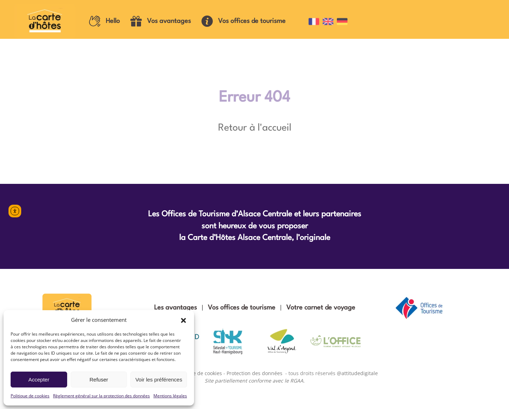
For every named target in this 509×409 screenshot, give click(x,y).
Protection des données (254, 373)
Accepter (38, 380)
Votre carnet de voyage (320, 308)
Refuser (98, 380)
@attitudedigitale (357, 373)
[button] (183, 319)
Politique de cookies (30, 396)
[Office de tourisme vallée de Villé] (335, 341)
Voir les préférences (158, 380)
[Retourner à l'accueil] (46, 21)
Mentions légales (170, 396)
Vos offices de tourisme (243, 21)
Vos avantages (160, 21)
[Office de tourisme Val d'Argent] (281, 341)
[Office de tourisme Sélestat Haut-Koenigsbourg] (227, 341)
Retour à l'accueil (254, 128)
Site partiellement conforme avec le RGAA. (255, 380)
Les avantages (175, 308)
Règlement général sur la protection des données (101, 396)
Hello (104, 21)
